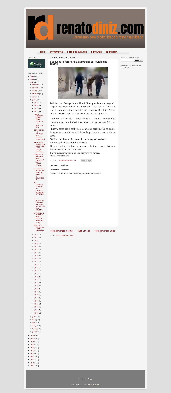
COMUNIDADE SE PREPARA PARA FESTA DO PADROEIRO (39, 134)
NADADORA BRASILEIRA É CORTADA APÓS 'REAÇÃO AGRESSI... (39, 147)
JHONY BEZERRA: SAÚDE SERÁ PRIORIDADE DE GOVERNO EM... (39, 120)
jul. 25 (36, 241)
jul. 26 (36, 238)
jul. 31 (36, 102)
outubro (35, 91)
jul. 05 (36, 301)
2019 (32, 348)
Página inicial (83, 231)
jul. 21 (36, 253)
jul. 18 (36, 262)
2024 (32, 82)
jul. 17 (36, 265)
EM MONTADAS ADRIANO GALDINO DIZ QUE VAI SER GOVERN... (39, 204)
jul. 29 (36, 108)
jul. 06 (36, 298)
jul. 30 (36, 105)
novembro (36, 88)
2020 (32, 344)
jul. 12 (36, 280)
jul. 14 (36, 274)
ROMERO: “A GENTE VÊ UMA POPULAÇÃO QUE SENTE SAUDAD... (39, 160)
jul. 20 (36, 256)
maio (34, 320)
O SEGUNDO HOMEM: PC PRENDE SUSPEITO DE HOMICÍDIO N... (39, 174)
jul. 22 (36, 250)
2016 (32, 357)
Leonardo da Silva (93, 384)
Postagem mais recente (61, 231)
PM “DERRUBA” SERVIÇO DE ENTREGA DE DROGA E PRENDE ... (39, 189)
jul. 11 (36, 283)
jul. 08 (36, 292)
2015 (32, 360)
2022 (32, 339)
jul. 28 (36, 111)
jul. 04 (36, 304)
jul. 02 (36, 310)
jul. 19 (36, 259)
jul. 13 (36, 277)
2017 (32, 354)
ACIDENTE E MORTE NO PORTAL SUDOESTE (39, 228)
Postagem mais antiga (104, 231)
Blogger (90, 379)
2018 (32, 351)
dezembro (36, 85)
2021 (32, 342)
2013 (32, 366)
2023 (32, 335)
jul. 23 (36, 247)
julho (34, 100)
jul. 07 (36, 295)
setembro (35, 94)
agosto (34, 97)
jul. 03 (36, 307)
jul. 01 (36, 313)
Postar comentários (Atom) (65, 235)
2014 (32, 363)
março (34, 326)
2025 (32, 79)
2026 (32, 76)
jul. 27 (36, 235)
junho (34, 317)
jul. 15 (36, 271)
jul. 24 (36, 244)
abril (34, 323)
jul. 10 (36, 286)
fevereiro (35, 329)
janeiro (34, 332)
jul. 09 (36, 289)
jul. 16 (36, 268)
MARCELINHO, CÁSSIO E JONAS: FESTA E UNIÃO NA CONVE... (39, 217)
